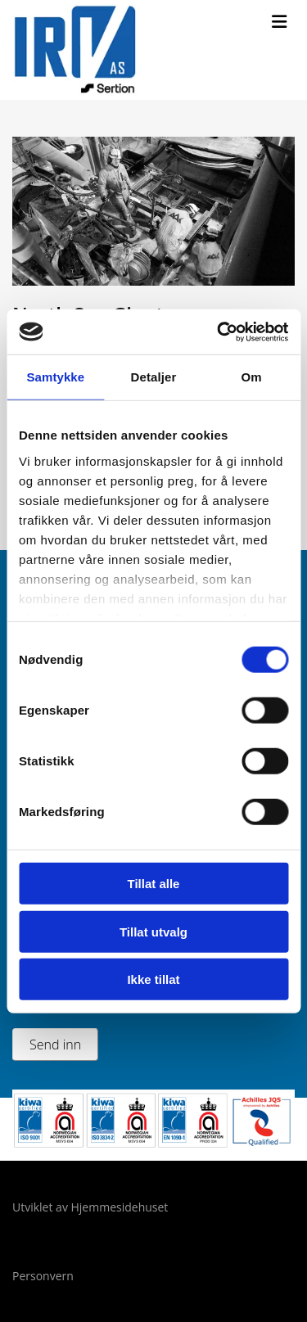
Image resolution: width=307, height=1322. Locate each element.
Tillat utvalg (153, 931)
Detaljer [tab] (154, 377)
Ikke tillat (153, 979)
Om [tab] (252, 377)
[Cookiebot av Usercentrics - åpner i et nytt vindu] (218, 331)
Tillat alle (154, 884)
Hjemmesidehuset (120, 1207)
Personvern (43, 1276)
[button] (279, 22)
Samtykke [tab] (55, 377)
